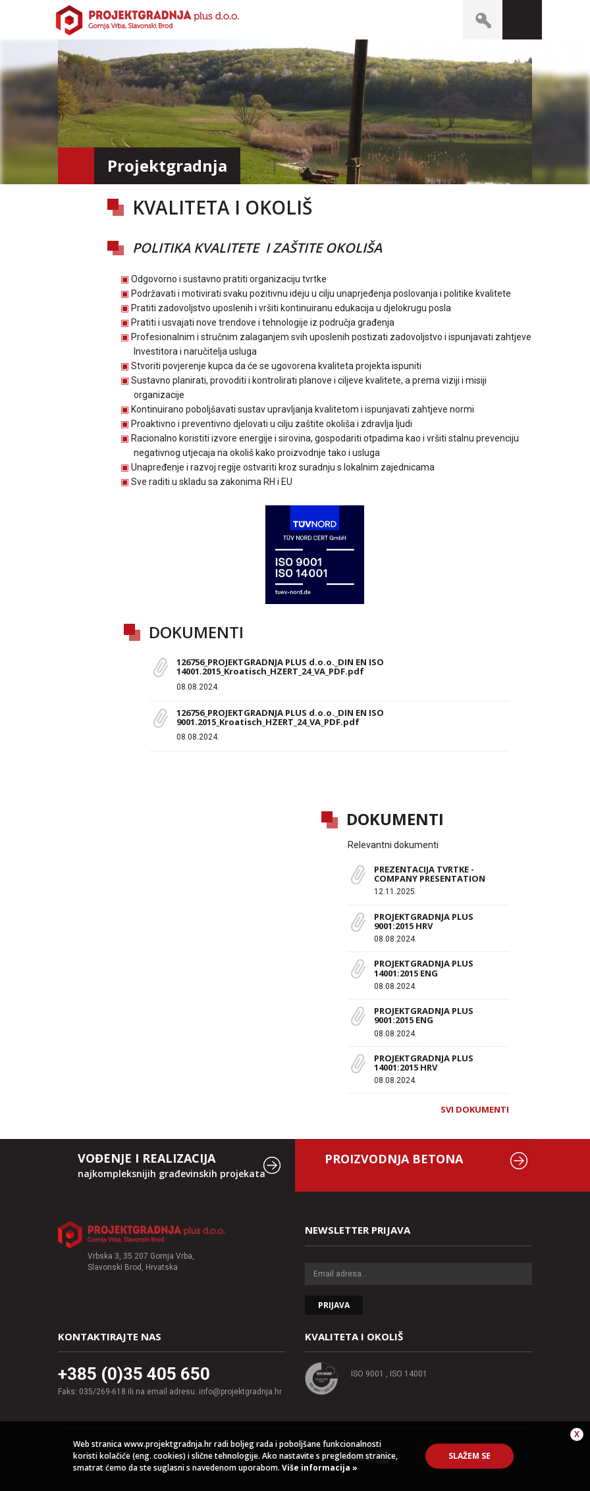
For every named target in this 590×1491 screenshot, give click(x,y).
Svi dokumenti (475, 1109)
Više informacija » (319, 1467)
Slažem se (469, 1455)
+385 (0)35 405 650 (134, 1374)
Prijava (334, 1305)
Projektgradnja (148, 19)
